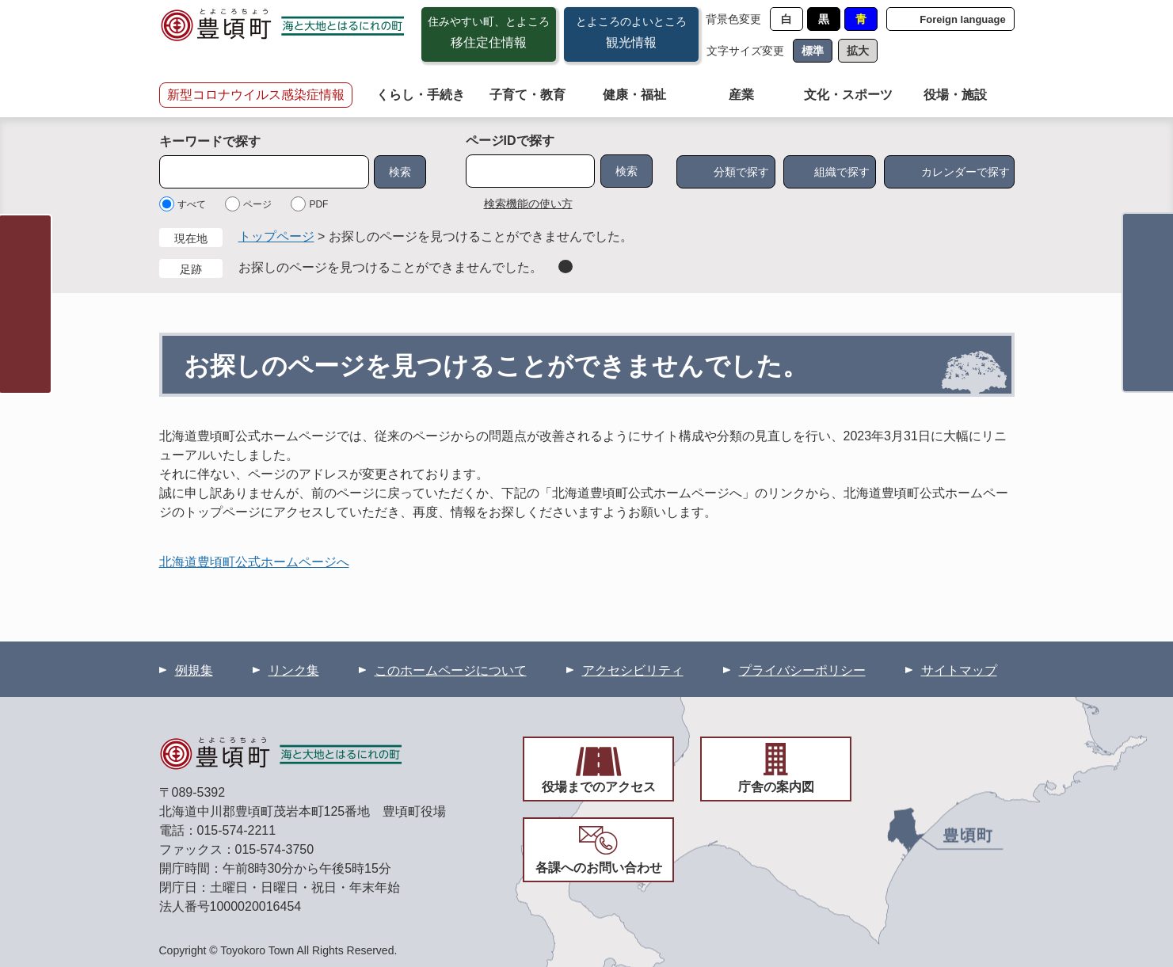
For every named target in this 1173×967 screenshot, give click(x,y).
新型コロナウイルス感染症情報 (256, 94)
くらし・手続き (420, 94)
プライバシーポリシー (802, 670)
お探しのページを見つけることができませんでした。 (390, 267)
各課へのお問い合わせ (598, 867)
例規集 (194, 670)
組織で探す (842, 172)
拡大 (858, 50)
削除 (565, 266)
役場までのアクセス (599, 787)
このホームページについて (451, 670)
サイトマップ (959, 670)
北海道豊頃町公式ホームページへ (254, 562)
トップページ (276, 236)
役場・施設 (955, 94)
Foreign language (962, 19)
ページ (257, 204)
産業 (741, 94)
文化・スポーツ (848, 94)
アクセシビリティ (633, 670)
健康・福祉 (634, 94)
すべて (191, 204)
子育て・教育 (527, 94)
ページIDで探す (510, 140)
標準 (813, 50)
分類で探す (741, 172)
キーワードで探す (210, 141)
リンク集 (293, 670)
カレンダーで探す (965, 172)
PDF (318, 204)
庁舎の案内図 (776, 787)
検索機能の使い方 (528, 203)
